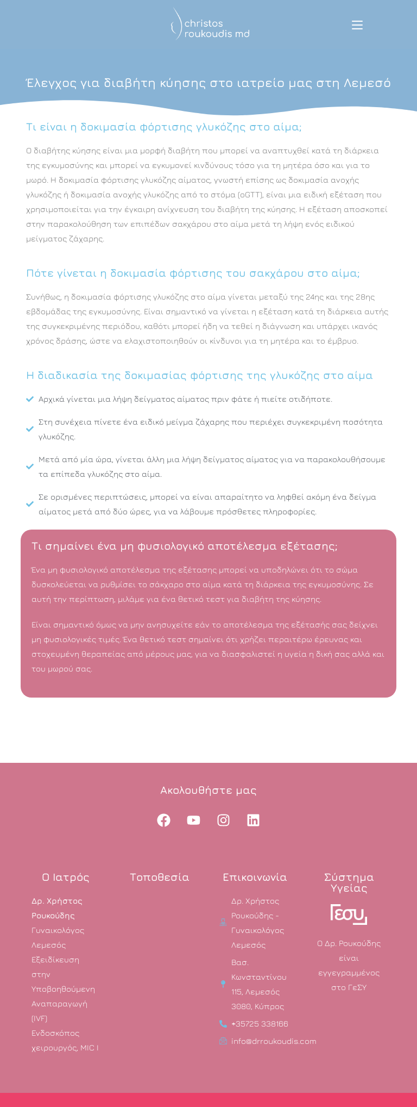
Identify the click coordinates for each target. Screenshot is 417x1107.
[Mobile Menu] (357, 24)
